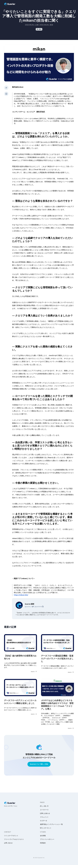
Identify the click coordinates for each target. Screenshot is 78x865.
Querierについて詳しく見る (39, 764)
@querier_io (29, 607)
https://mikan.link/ (21, 595)
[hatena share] (6, 94)
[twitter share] (6, 87)
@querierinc (39, 607)
